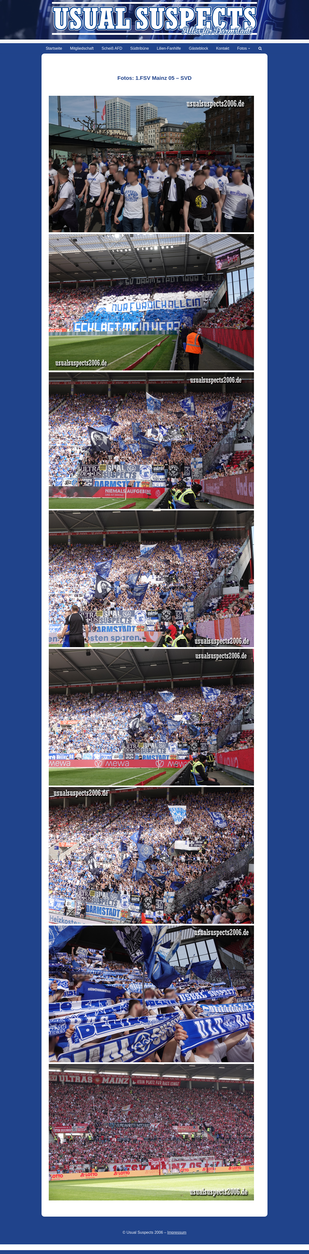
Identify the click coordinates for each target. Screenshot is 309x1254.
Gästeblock (198, 48)
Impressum (176, 1232)
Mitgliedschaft (82, 48)
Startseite (54, 48)
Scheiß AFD (112, 48)
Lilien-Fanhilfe (169, 48)
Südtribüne (139, 48)
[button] (249, 48)
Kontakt (222, 48)
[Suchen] (260, 48)
